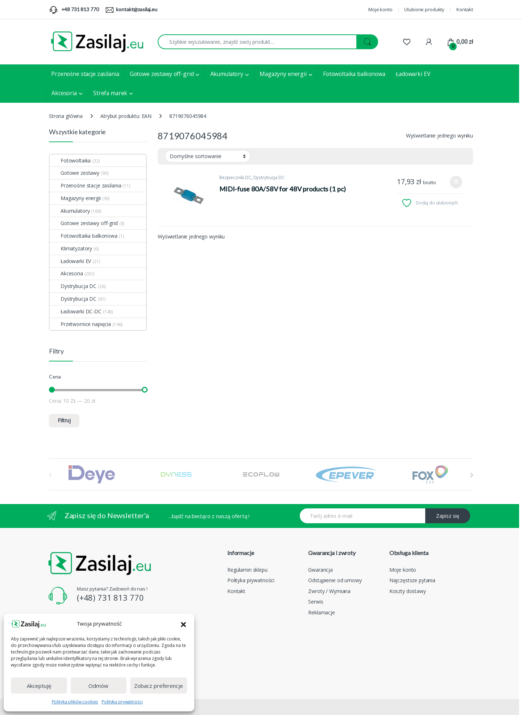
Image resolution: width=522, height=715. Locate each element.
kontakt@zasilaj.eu (136, 9)
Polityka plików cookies (75, 702)
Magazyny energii (283, 74)
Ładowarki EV (413, 74)
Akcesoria (64, 93)
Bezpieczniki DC (235, 177)
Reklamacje (321, 612)
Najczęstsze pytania (412, 580)
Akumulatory (226, 74)
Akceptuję (39, 685)
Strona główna (66, 116)
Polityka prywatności (122, 702)
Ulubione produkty (424, 9)
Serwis (315, 601)
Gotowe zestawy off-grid (162, 74)
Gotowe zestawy (74, 172)
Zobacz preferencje (158, 685)
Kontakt (464, 9)
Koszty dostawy (407, 591)
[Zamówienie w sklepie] (207, 156)
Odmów (98, 685)
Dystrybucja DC (269, 177)
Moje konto (380, 9)
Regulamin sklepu (247, 569)
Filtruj (64, 420)
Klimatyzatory (71, 248)
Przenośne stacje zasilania (85, 74)
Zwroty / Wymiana (329, 591)
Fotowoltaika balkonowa (354, 74)
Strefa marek (110, 93)
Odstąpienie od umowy (334, 580)
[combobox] (257, 41)
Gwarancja (320, 569)
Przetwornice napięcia (80, 324)
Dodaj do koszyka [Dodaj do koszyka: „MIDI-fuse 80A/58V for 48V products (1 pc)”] (456, 182)
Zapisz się (447, 515)
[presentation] (471, 475)
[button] (183, 623)
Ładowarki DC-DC (76, 311)
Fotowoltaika (70, 160)
